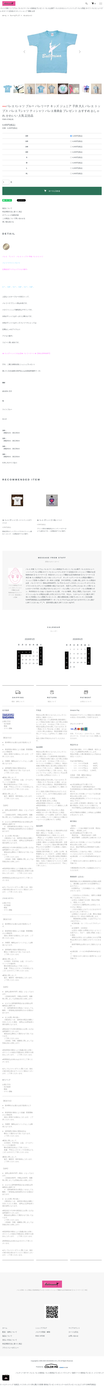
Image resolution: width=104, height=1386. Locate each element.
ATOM (42, 1336)
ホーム (4, 15)
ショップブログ (41, 1328)
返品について (7, 208)
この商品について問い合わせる (13, 218)
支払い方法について (9, 1340)
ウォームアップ (15, 15)
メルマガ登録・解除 (42, 1332)
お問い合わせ (73, 1336)
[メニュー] (100, 3)
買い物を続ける (8, 222)
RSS (37, 1336)
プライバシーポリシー (10, 1348)
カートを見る (73, 1332)
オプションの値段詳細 (10, 215)
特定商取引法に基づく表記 (12, 212)
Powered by (52, 1366)
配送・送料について (9, 1332)
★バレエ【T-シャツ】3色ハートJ (49, 520)
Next (79, 51)
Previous (24, 51)
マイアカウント (74, 1328)
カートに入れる (52, 191)
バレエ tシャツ (27, 15)
